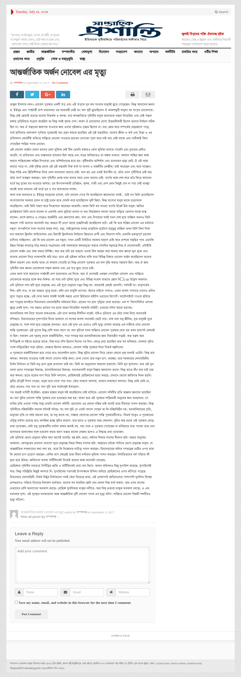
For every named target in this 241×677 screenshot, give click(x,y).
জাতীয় (30, 52)
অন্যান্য (138, 52)
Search (221, 12)
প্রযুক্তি (40, 59)
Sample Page (120, 635)
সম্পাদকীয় (68, 52)
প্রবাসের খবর (21, 59)
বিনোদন (104, 52)
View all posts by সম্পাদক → (40, 516)
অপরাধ (153, 52)
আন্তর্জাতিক (48, 52)
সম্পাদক (18, 83)
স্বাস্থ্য (82, 59)
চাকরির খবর (189, 52)
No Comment (60, 83)
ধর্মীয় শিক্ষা (211, 52)
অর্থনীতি (170, 52)
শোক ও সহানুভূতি (62, 59)
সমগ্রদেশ (121, 52)
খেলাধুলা (86, 52)
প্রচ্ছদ (16, 52)
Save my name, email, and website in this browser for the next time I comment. (75, 603)
